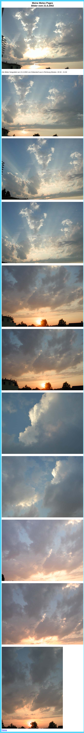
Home (4, 730)
